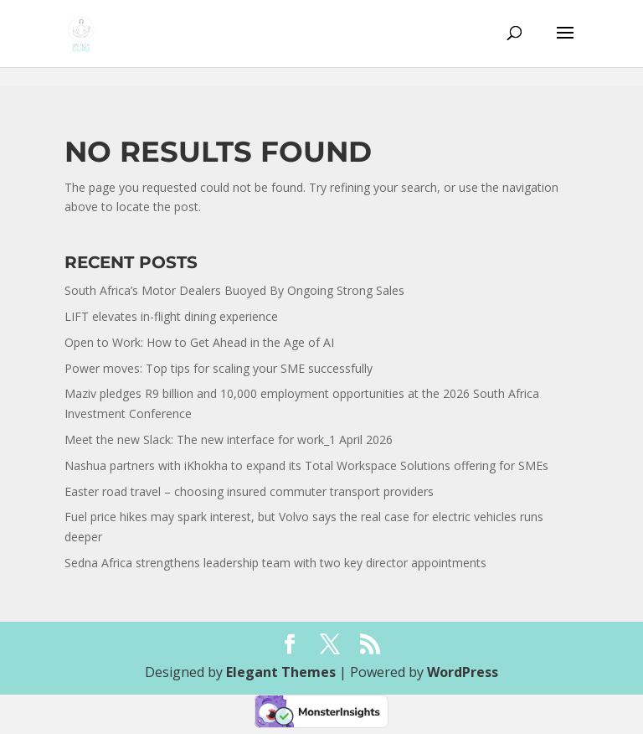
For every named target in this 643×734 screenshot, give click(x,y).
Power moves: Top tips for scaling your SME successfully (219, 368)
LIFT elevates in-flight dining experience (171, 316)
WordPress (462, 672)
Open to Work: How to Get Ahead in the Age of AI (199, 342)
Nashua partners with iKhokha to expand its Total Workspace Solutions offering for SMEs (306, 465)
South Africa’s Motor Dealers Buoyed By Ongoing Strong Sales (234, 290)
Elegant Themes (281, 672)
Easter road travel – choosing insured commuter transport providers (249, 491)
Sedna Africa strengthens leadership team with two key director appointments (275, 563)
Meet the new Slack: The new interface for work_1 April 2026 (228, 439)
